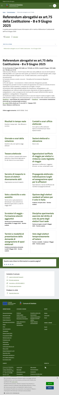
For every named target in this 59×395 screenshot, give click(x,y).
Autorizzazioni (33, 315)
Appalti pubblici (20, 315)
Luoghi (45, 329)
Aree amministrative (7, 313)
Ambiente (19, 313)
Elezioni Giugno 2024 (7, 333)
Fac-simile (6, 103)
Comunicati (46, 315)
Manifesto (6, 99)
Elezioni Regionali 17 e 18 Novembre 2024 (8, 352)
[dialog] (29, 385)
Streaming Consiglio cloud (36, 374)
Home (4, 12)
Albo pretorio (33, 367)
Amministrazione (11, 12)
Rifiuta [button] (50, 387)
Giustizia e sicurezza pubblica (34, 319)
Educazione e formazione (22, 318)
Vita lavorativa (20, 325)
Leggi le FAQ (19, 367)
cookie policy (15, 382)
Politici (4, 324)
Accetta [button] (50, 383)
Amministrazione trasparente (34, 371)
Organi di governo (7, 320)
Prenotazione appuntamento (20, 375)
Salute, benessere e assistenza (21, 322)
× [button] (57, 378)
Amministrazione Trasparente (7, 330)
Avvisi (45, 318)
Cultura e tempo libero (35, 317)
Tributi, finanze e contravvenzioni (34, 322)
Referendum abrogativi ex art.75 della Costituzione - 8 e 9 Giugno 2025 (8, 357)
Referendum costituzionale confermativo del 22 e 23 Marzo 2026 (8, 345)
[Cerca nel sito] (54, 5)
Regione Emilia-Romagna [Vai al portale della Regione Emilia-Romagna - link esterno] (8, 1)
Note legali (19, 370)
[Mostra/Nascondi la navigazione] (2, 5)
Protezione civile (6, 340)
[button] (20, 393)
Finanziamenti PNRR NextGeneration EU (7, 337)
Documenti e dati (6, 315)
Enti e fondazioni (6, 318)
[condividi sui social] (6, 37)
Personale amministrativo (9, 322)
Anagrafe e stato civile (35, 313)
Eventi (45, 327)
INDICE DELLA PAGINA (29, 44)
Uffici (4, 327)
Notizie (45, 313)
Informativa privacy (21, 372)
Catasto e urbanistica (21, 317)
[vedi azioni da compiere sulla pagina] (14, 37)
